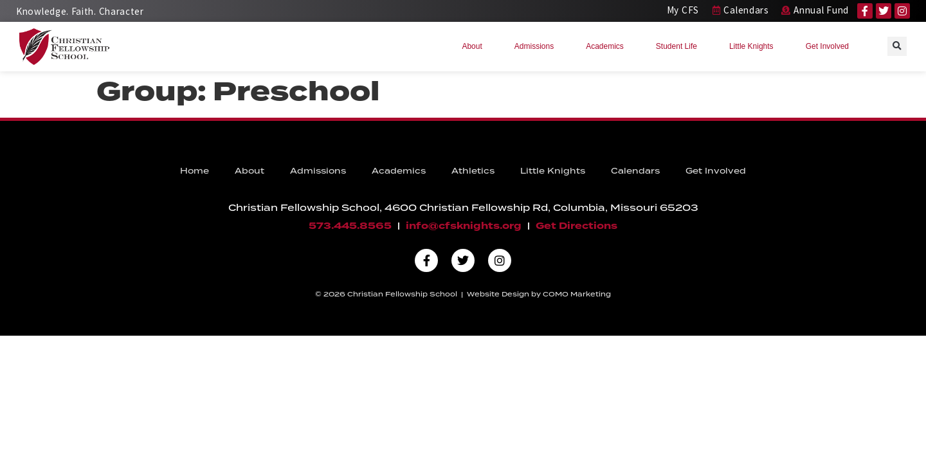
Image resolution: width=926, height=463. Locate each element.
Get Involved (830, 46)
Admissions (537, 46)
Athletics (473, 170)
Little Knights (754, 46)
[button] (897, 46)
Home (194, 170)
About (475, 46)
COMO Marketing (577, 293)
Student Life (680, 46)
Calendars (635, 170)
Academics (608, 46)
